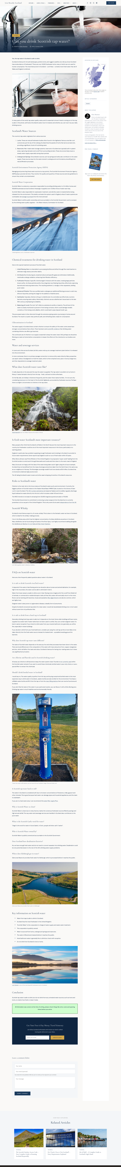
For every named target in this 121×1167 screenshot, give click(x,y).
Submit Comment (22, 1093)
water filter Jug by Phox (51, 801)
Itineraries (51, 3)
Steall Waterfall (16, 432)
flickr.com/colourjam (101, 140)
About (75, 3)
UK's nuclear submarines (36, 491)
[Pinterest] (96, 3)
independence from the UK (68, 502)
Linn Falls (32, 524)
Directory (66, 3)
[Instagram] (90, 3)
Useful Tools (41, 3)
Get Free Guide (96, 179)
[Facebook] (87, 3)
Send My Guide (57, 1037)
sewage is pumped (27, 197)
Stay (59, 3)
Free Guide (111, 3)
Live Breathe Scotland (13, 3)
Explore (31, 3)
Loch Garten (15, 985)
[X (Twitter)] (93, 3)
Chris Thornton (23, 46)
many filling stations (52, 681)
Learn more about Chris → (91, 143)
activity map (96, 91)
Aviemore (22, 380)
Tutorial (16, 35)
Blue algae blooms (53, 598)
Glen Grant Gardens (44, 524)
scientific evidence (54, 329)
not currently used (65, 662)
